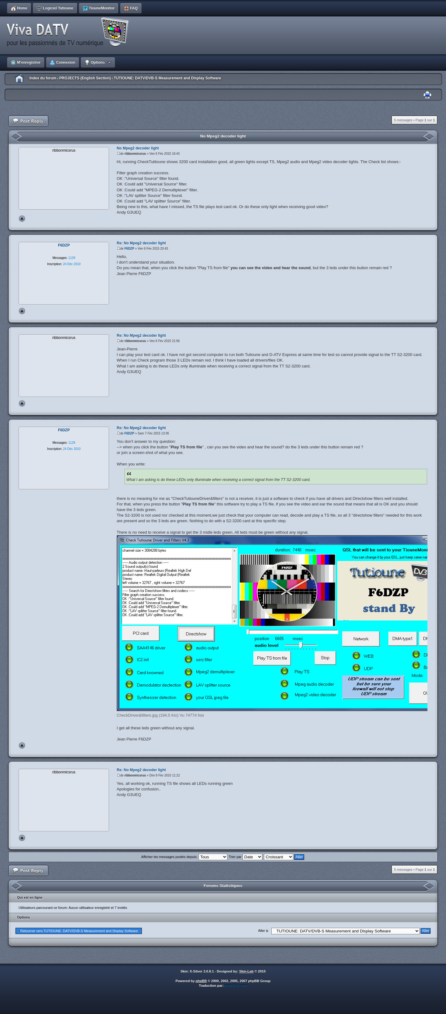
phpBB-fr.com (236, 985)
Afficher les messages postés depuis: (184, 857)
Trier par (245, 857)
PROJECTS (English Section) (85, 78)
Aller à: (263, 930)
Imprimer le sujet (427, 95)
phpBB (201, 981)
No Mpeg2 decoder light (223, 136)
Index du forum (42, 78)
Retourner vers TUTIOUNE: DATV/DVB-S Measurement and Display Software (79, 931)
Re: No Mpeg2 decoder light (141, 243)
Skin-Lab (246, 971)
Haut (22, 218)
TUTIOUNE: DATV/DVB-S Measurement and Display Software (167, 78)
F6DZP (129, 248)
